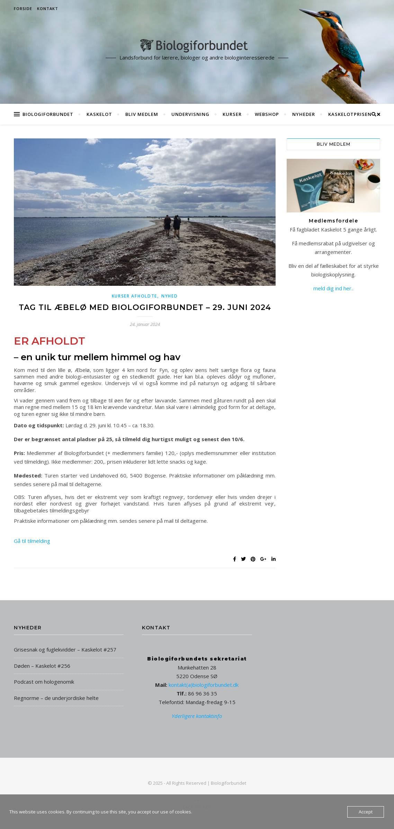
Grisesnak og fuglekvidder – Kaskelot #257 (65, 649)
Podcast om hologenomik (44, 681)
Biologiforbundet (48, 114)
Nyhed (169, 296)
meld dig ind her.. (333, 288)
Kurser (232, 114)
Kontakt (47, 8)
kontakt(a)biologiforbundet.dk (204, 684)
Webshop (267, 114)
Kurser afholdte (135, 296)
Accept (366, 812)
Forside (23, 8)
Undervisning (190, 114)
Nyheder (303, 114)
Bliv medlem (141, 114)
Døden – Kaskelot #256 (42, 665)
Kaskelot (99, 114)
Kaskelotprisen (349, 114)
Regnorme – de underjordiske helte (56, 697)
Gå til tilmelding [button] (32, 540)
